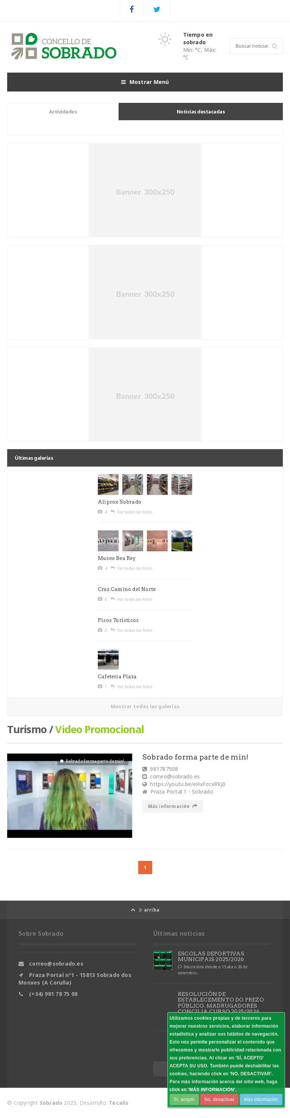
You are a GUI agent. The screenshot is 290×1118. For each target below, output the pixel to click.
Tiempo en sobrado (198, 38)
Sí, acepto (184, 1099)
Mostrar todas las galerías (145, 706)
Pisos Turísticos (118, 620)
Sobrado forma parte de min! (195, 757)
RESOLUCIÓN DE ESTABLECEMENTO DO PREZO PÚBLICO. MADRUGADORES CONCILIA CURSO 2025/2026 (221, 1002)
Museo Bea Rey (117, 558)
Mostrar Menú (145, 82)
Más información (172, 806)
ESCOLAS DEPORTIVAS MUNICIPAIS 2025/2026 (211, 956)
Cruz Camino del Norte (127, 589)
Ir (145, 910)
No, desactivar (219, 1099)
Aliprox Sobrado (119, 502)
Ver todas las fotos (131, 512)
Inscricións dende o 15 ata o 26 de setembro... (213, 969)
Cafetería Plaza (117, 676)
